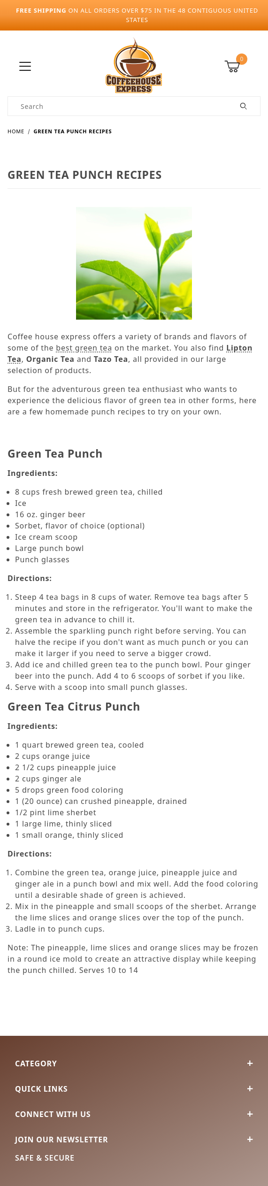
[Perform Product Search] (244, 106)
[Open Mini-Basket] (242, 66)
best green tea (84, 348)
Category (134, 1063)
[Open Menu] (25, 67)
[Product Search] (118, 106)
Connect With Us (134, 1114)
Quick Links (134, 1089)
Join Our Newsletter (134, 1139)
